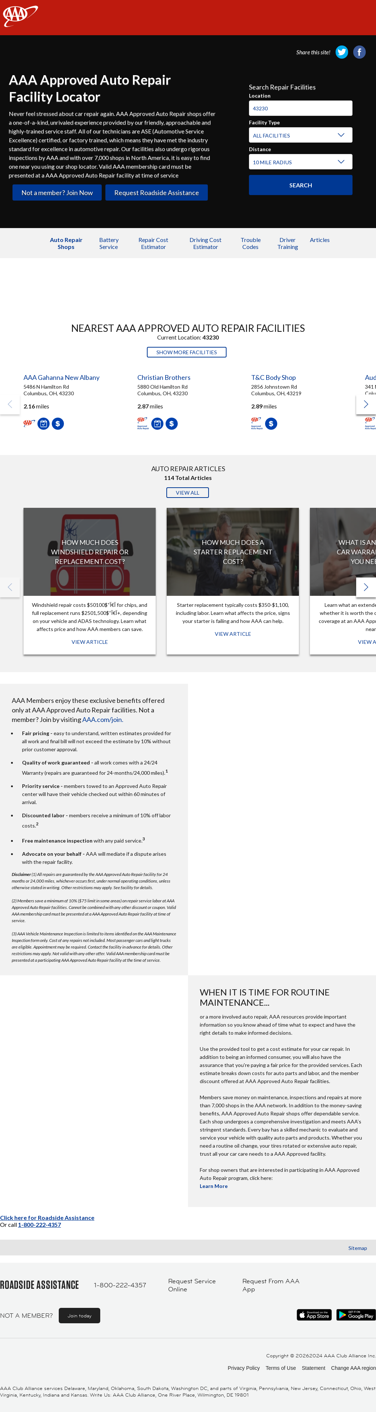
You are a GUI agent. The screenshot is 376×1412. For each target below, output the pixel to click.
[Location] (300, 108)
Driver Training (287, 243)
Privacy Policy (244, 1368)
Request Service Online (192, 1285)
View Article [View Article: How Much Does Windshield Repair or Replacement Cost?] (90, 642)
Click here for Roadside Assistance (47, 1217)
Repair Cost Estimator (153, 243)
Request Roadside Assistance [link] (156, 192)
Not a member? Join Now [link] (57, 192)
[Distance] (299, 162)
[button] (366, 404)
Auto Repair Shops (66, 243)
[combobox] (300, 105)
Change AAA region (353, 1368)
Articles (320, 239)
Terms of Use (280, 1368)
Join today (79, 1315)
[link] (342, 52)
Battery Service (109, 243)
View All (187, 492)
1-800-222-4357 (39, 1224)
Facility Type (264, 121)
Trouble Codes (251, 243)
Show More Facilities (186, 352)
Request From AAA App (271, 1285)
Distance (260, 148)
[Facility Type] (299, 135)
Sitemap (357, 1248)
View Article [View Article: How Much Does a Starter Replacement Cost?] (233, 634)
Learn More (214, 1186)
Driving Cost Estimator (205, 243)
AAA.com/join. (102, 719)
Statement (313, 1368)
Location (260, 94)
